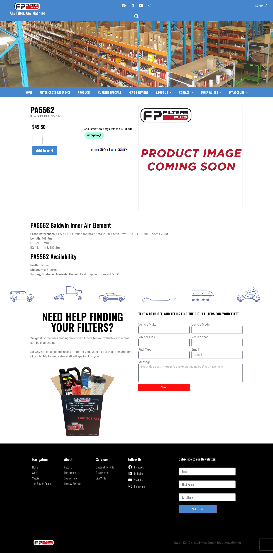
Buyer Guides (211, 92)
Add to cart (44, 150)
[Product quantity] (37, 140)
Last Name (184, 491)
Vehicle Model (200, 324)
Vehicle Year (199, 337)
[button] (136, 16)
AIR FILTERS (44, 116)
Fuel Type (144, 349)
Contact (186, 92)
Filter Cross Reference (55, 92)
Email (195, 349)
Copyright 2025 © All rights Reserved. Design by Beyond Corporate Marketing (207, 542)
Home (28, 92)
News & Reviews (138, 92)
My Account (238, 92)
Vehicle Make (147, 324)
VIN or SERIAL (147, 337)
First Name (185, 478)
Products (84, 92)
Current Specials (109, 92)
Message (144, 362)
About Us (164, 92)
